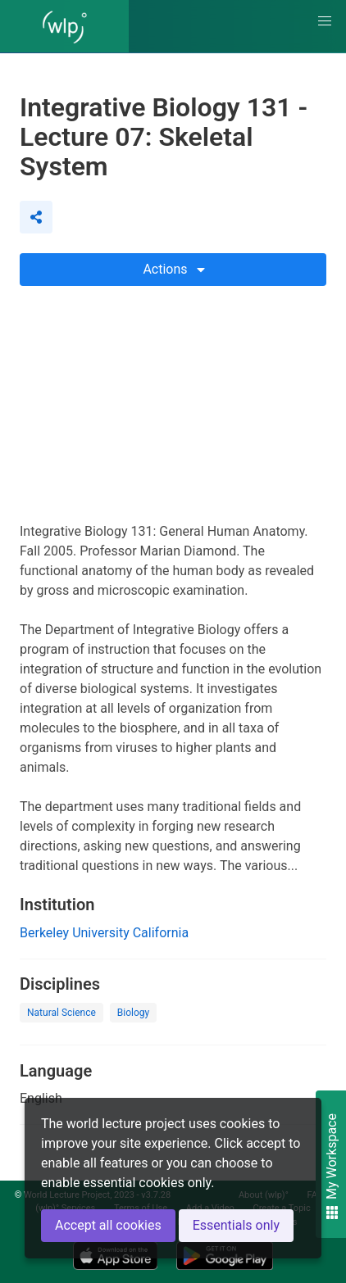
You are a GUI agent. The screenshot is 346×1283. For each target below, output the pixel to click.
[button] (324, 21)
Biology (133, 1012)
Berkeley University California (104, 933)
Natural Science (61, 1012)
